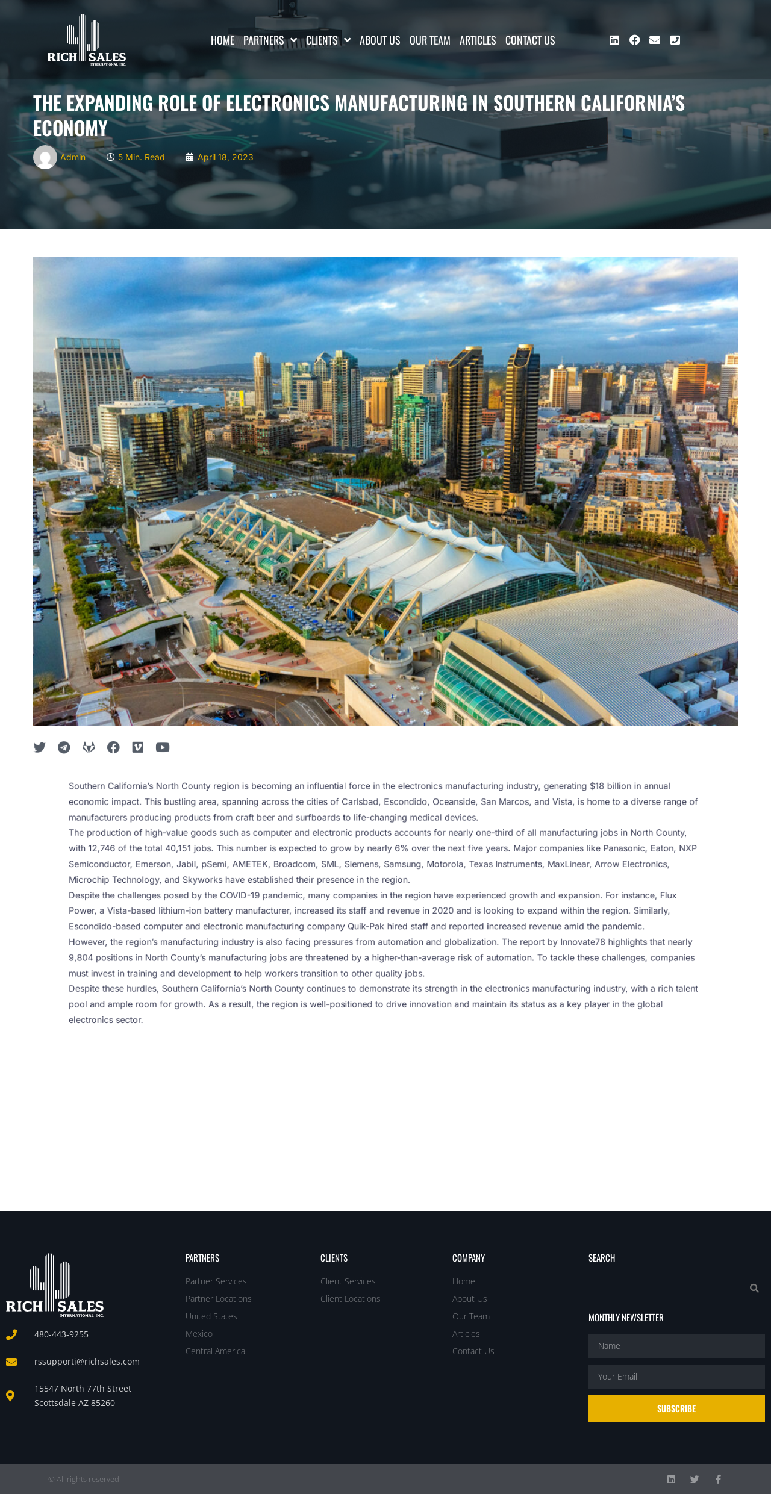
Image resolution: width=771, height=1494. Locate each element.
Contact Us (530, 40)
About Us (380, 40)
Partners (270, 39)
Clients (328, 39)
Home (222, 40)
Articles (478, 40)
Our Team (430, 40)
